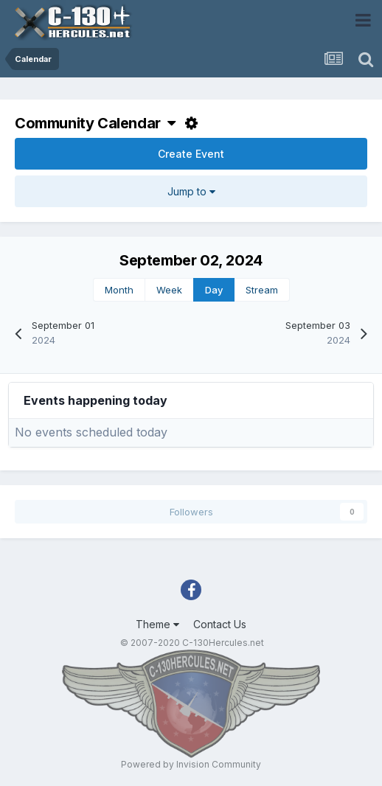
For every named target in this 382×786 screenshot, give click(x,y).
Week (169, 290)
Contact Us (219, 624)
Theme (157, 624)
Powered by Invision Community (191, 764)
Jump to (191, 191)
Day (214, 290)
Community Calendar (95, 123)
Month (119, 290)
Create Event (191, 153)
